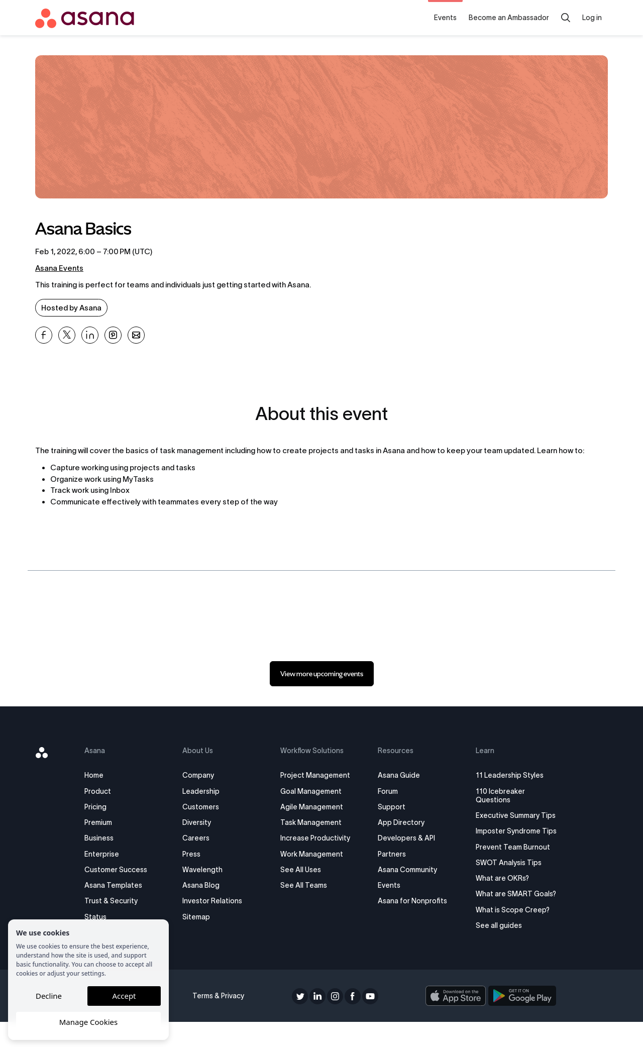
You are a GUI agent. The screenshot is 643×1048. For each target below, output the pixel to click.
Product (107, 791)
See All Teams (305, 885)
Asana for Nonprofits (410, 901)
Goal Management (312, 791)
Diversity (202, 822)
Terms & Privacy (222, 1022)
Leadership (206, 791)
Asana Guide (397, 775)
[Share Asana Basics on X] (67, 335)
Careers (201, 838)
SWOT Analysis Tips (502, 880)
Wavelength (208, 870)
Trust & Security (120, 901)
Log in (592, 18)
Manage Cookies (88, 1022)
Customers (206, 807)
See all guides (493, 952)
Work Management (313, 854)
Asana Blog (206, 885)
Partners (390, 854)
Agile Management (313, 807)
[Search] (565, 17)
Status (105, 917)
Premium (108, 822)
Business (108, 838)
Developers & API (404, 838)
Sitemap (202, 917)
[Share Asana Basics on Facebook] (44, 335)
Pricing (105, 807)
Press (197, 854)
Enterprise (111, 854)
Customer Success (125, 870)
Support (389, 807)
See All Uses (302, 870)
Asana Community (405, 870)
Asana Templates (123, 885)
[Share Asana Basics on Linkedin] (90, 335)
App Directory (399, 822)
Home (103, 775)
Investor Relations (218, 901)
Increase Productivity (317, 838)
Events (445, 18)
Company (204, 775)
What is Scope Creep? (507, 935)
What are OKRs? (496, 896)
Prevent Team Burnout (507, 864)
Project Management (317, 775)
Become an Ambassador (509, 18)
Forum (386, 791)
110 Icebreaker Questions (494, 795)
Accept (124, 996)
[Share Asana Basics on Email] (136, 335)
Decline (49, 996)
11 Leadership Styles (504, 775)
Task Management (312, 822)
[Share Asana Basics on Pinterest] (113, 335)
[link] (322, 673)
